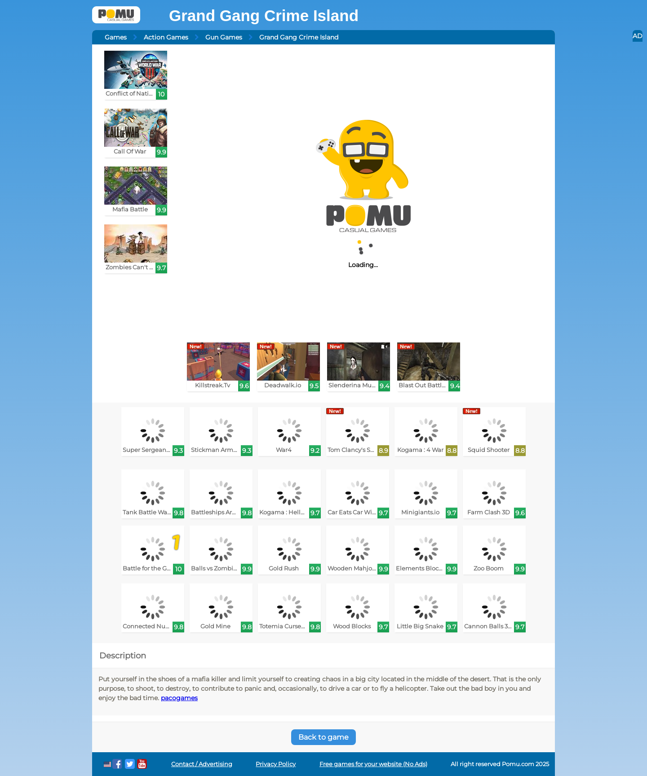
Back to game (323, 737)
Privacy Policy (276, 764)
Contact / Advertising (201, 764)
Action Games (166, 37)
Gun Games (223, 37)
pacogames (179, 698)
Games (116, 37)
